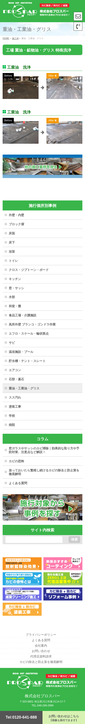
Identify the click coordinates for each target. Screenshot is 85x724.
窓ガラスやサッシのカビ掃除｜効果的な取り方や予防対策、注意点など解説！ (44, 450)
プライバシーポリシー (41, 634)
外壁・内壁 (16, 215)
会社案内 (41, 645)
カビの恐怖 (16, 461)
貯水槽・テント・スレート (27, 361)
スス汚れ (15, 397)
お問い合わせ (41, 651)
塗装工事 (15, 406)
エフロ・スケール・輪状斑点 (29, 333)
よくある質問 (18, 483)
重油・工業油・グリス (24, 388)
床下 (12, 242)
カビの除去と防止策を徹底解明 (40, 662)
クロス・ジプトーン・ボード (29, 270)
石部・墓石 (16, 379)
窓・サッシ (16, 288)
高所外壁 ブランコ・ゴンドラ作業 (32, 324)
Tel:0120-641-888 (21, 717)
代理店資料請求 (41, 656)
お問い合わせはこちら (63, 718)
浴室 (12, 251)
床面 (12, 233)
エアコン (15, 370)
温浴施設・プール (21, 352)
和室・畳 (15, 306)
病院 (12, 425)
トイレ (13, 260)
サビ (12, 342)
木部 (12, 297)
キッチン (15, 279)
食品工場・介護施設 (22, 315)
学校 (12, 415)
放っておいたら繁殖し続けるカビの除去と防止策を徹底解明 (44, 472)
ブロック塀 (16, 224)
